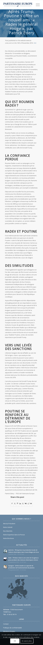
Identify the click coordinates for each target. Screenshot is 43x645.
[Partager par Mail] (31, 503)
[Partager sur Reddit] (28, 503)
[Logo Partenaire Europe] (17, 4)
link (35, 43)
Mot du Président (9, 524)
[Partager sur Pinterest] (17, 503)
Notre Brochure (8, 538)
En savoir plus (27, 641)
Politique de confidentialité (12, 628)
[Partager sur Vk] (25, 503)
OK (15, 641)
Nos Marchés (7, 531)
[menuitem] (36, 4)
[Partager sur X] (15, 503)
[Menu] (36, 4)
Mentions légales (9, 631)
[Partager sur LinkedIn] (20, 503)
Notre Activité (7, 527)
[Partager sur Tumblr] (23, 503)
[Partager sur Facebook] (12, 503)
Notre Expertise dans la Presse (14, 535)
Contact (5, 624)
